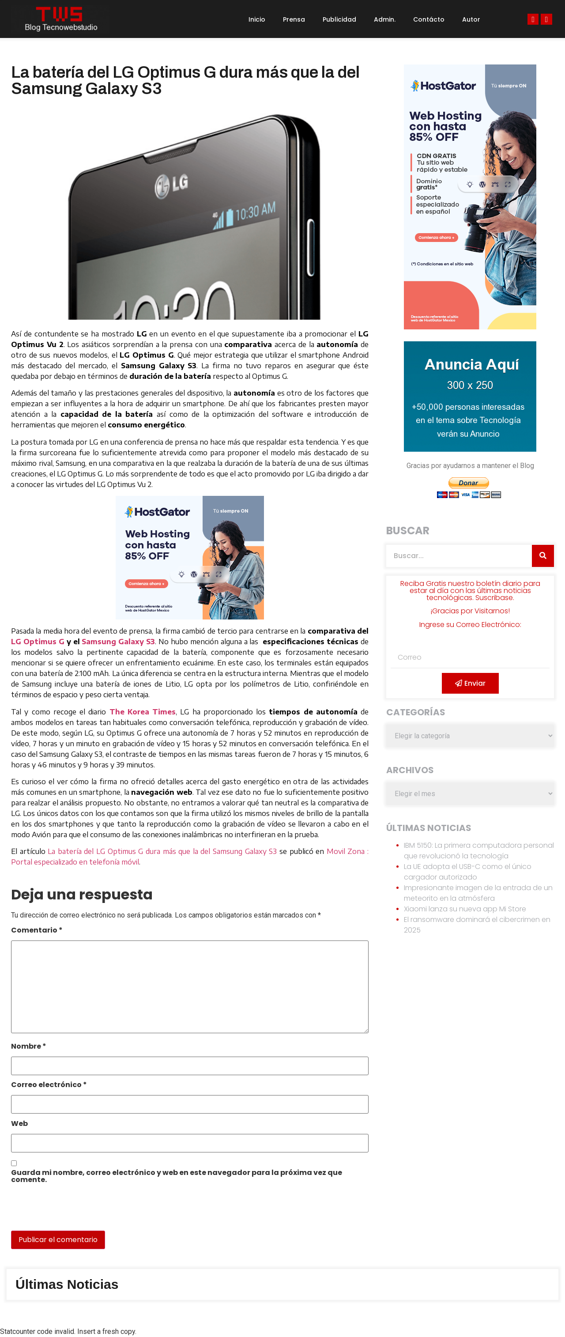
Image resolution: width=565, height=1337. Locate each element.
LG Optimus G (37, 641)
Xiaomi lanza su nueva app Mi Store (465, 909)
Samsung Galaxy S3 (118, 641)
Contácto (428, 19)
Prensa (294, 19)
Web (19, 1124)
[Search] (543, 556)
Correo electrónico (49, 1085)
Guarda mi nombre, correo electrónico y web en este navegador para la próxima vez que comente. (176, 1177)
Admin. (385, 19)
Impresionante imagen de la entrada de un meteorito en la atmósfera (478, 893)
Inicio (257, 19)
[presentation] (71, 1211)
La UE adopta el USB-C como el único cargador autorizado (467, 871)
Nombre (28, 1047)
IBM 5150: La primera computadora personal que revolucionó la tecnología (479, 850)
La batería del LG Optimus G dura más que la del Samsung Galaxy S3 (162, 851)
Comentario (37, 931)
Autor (471, 19)
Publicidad (339, 19)
